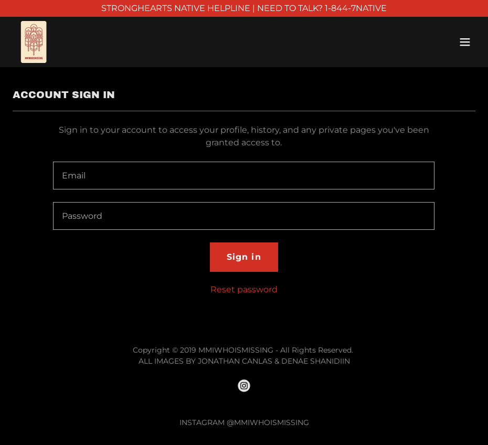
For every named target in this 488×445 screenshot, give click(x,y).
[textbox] (243, 175)
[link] (33, 42)
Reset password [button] (244, 289)
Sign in (244, 257)
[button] (464, 41)
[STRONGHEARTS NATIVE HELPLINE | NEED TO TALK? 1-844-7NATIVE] (244, 8)
